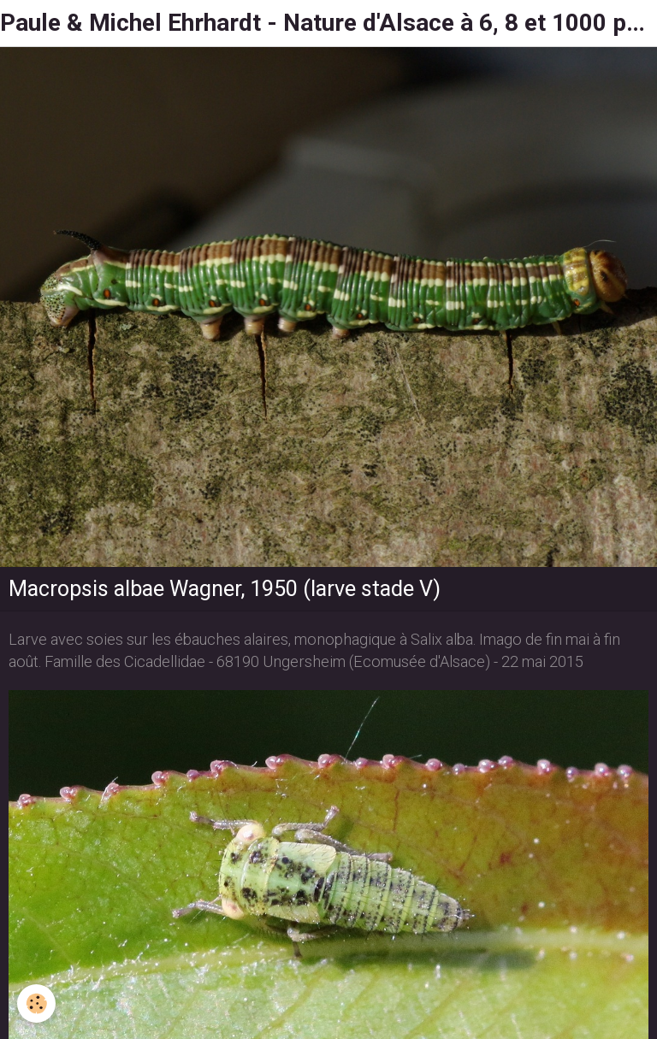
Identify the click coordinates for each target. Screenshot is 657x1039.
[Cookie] (36, 1003)
